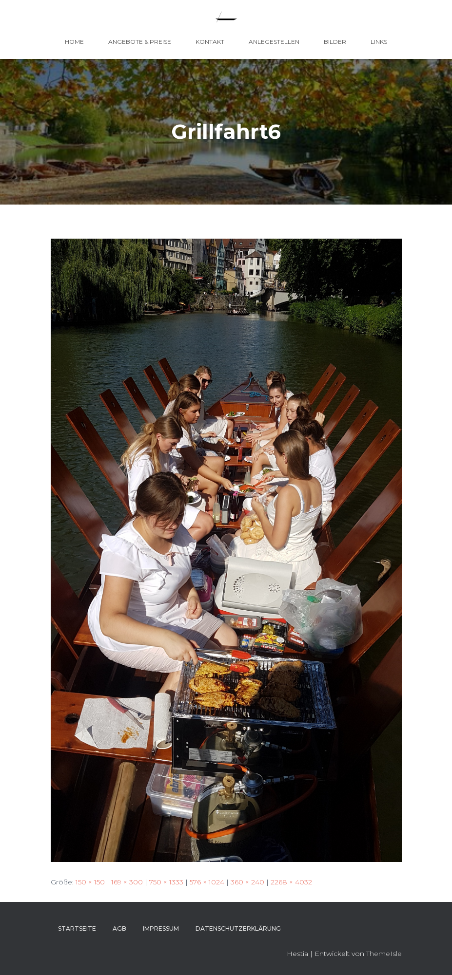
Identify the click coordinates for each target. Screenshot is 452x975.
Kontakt (210, 41)
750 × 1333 (166, 882)
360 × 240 (247, 882)
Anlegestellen (274, 41)
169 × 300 (127, 882)
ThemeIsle (384, 953)
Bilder (335, 41)
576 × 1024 (207, 882)
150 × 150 (90, 882)
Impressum (161, 928)
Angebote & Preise (139, 41)
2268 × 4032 (291, 882)
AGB (119, 928)
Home (74, 41)
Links (379, 41)
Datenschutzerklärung (238, 928)
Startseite (77, 928)
